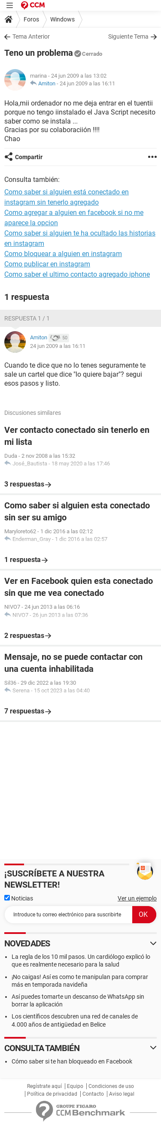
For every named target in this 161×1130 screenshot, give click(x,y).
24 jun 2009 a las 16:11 (87, 83)
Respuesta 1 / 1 (27, 318)
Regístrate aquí (44, 1086)
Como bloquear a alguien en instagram (63, 254)
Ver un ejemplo (137, 898)
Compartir (29, 157)
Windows (62, 19)
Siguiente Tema (128, 36)
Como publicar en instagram (47, 264)
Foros (31, 19)
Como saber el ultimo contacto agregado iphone (77, 274)
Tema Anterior (31, 36)
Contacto (93, 1094)
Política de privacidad (52, 1094)
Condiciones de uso (111, 1086)
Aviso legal (121, 1094)
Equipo (75, 1086)
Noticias (18, 898)
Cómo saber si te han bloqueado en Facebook (72, 1061)
